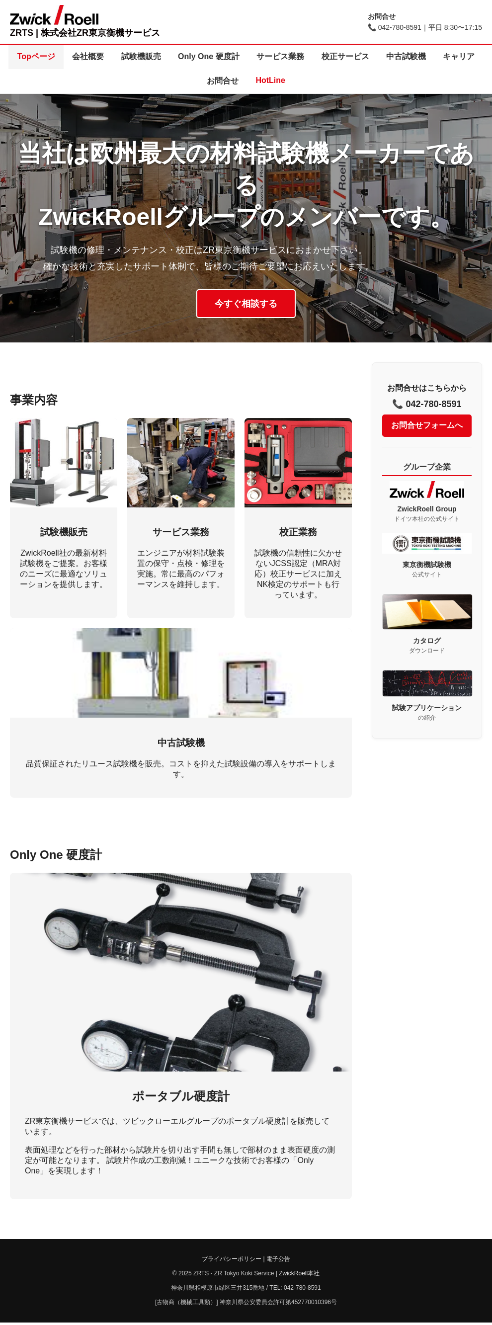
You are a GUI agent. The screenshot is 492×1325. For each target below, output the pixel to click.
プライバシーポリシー (231, 1261)
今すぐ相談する (246, 306)
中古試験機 (439, 57)
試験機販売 (162, 57)
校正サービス (375, 57)
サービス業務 (307, 57)
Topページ (52, 57)
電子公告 (278, 1261)
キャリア (195, 82)
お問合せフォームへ (427, 427)
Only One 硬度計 (233, 57)
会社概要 (107, 57)
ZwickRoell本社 (299, 1275)
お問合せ (247, 82)
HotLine (298, 82)
